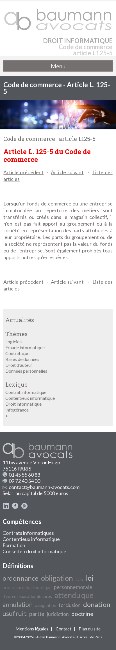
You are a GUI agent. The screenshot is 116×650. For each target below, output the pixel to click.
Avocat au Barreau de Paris (82, 637)
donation (96, 604)
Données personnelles (26, 371)
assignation (45, 605)
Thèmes (16, 333)
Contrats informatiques (28, 533)
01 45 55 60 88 (24, 475)
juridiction (58, 614)
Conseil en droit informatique (34, 551)
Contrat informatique (25, 392)
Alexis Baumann (48, 637)
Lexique (16, 384)
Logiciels (13, 341)
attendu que (74, 595)
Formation (14, 545)
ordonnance (20, 578)
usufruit (15, 613)
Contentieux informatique (30, 398)
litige (79, 579)
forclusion (70, 605)
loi (90, 578)
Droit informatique (23, 403)
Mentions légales (31, 628)
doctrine (82, 613)
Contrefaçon (17, 353)
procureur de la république (27, 587)
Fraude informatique (25, 347)
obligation (57, 578)
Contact (63, 628)
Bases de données (22, 359)
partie (36, 613)
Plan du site (90, 628)
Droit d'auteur (18, 365)
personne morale (73, 587)
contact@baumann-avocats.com (44, 487)
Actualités (19, 319)
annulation (18, 604)
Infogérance (17, 409)
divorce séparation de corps (27, 596)
